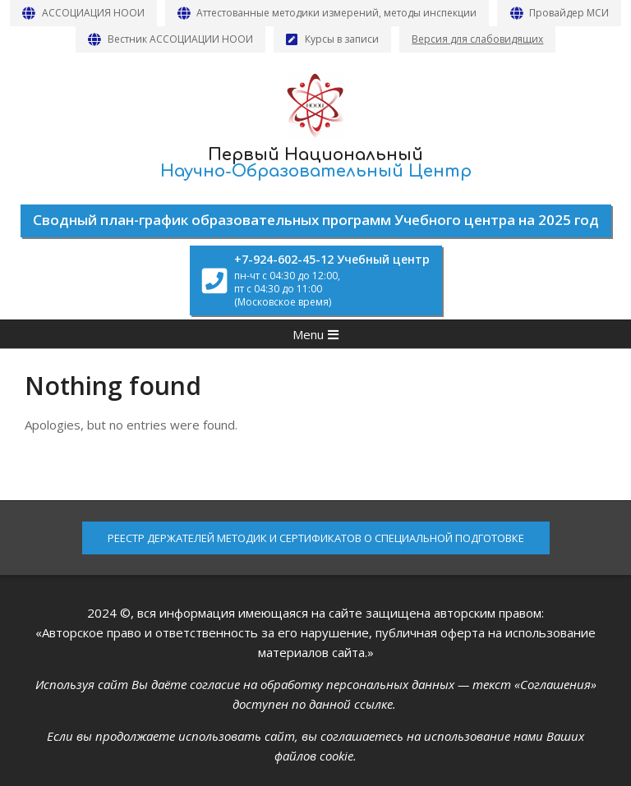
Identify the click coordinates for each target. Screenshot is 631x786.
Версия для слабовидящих (477, 39)
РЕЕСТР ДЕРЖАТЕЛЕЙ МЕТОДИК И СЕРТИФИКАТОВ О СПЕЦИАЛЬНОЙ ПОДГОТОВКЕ (316, 538)
